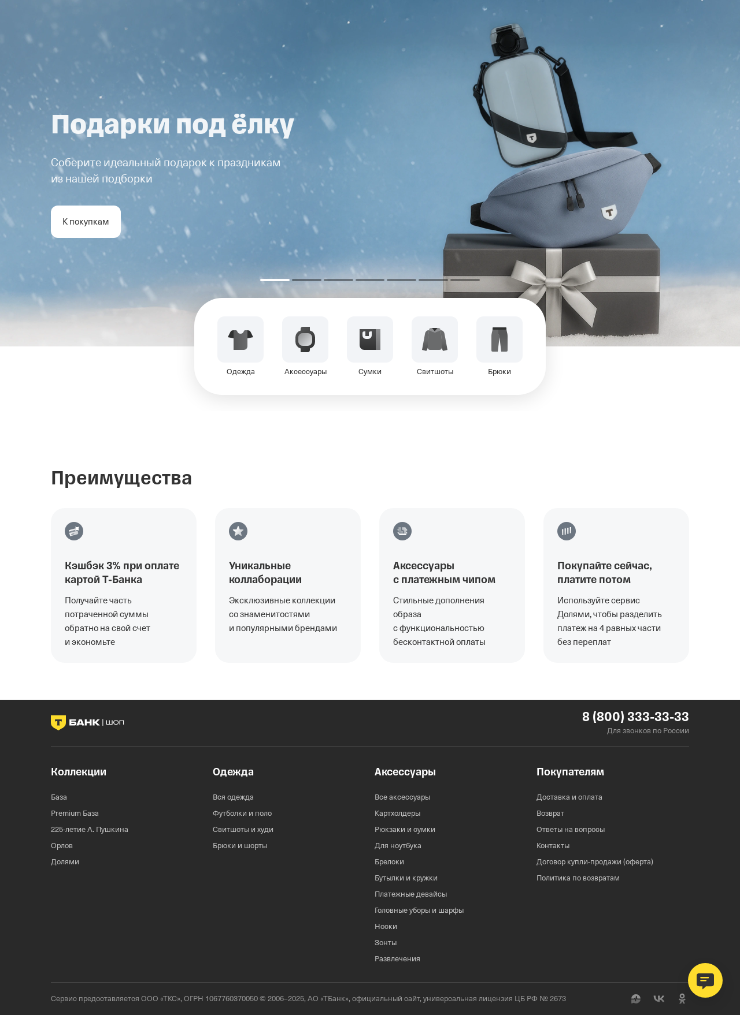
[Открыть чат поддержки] (705, 980)
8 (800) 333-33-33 (635, 717)
